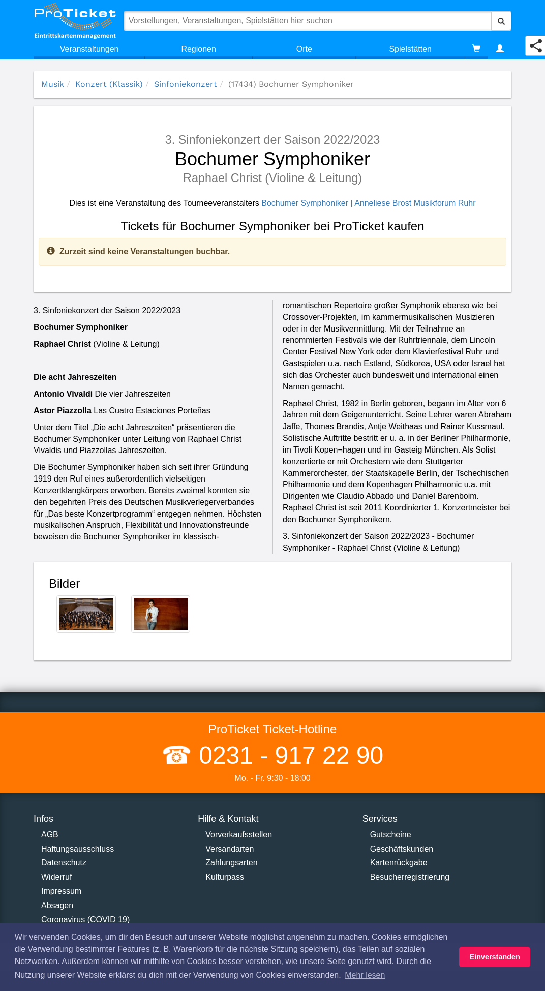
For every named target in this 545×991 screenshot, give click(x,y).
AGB (49, 834)
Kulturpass (224, 877)
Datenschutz (63, 862)
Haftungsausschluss (77, 849)
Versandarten (229, 849)
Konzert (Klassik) (109, 84)
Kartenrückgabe (399, 862)
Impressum (61, 891)
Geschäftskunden (402, 849)
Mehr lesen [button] (365, 975)
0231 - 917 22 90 (287, 755)
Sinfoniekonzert (185, 84)
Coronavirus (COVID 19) (85, 919)
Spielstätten (410, 49)
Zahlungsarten (231, 862)
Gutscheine (390, 834)
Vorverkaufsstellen (238, 834)
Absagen (57, 905)
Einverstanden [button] (495, 957)
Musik (52, 84)
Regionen (198, 49)
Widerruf (56, 877)
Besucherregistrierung (410, 877)
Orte (304, 49)
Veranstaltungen (89, 49)
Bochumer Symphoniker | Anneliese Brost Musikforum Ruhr (368, 203)
